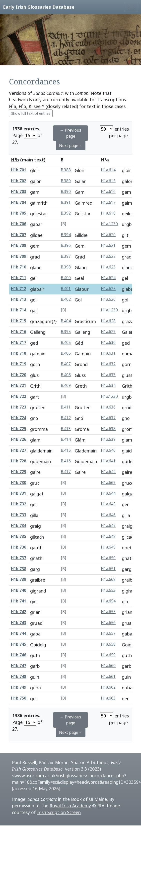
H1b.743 (18, 622)
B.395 (66, 331)
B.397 (66, 256)
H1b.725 (18, 428)
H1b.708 (18, 245)
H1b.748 (18, 676)
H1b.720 (18, 374)
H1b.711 (18, 277)
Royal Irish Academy (70, 806)
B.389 (66, 181)
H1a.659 (108, 655)
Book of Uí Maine (89, 799)
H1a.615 (108, 181)
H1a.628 (108, 321)
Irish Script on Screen (59, 812)
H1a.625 (108, 288)
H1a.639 (108, 439)
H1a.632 (108, 364)
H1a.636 (108, 407)
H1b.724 (18, 417)
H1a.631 (108, 353)
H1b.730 (18, 482)
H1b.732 (18, 504)
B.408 (66, 374)
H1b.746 (18, 655)
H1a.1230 (109, 223)
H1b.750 (18, 698)
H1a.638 (108, 428)
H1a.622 (108, 256)
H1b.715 (18, 321)
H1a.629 (108, 331)
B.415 (66, 450)
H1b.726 (18, 439)
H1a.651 (108, 568)
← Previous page (70, 133)
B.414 (66, 439)
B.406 (66, 353)
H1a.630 (108, 342)
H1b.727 (18, 450)
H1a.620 (108, 234)
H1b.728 (18, 461)
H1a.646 (108, 515)
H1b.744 (18, 633)
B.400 (66, 277)
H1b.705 (18, 213)
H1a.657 (108, 633)
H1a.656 (108, 622)
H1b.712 (18, 288)
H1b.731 (18, 493)
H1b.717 (18, 342)
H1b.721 (18, 385)
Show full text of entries (30, 113)
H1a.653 (108, 590)
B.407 (66, 364)
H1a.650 (108, 557)
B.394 (66, 234)
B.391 (66, 202)
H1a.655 (108, 611)
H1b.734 (18, 525)
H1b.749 (18, 687)
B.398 (66, 267)
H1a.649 (108, 547)
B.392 (66, 213)
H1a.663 (108, 698)
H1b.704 (18, 202)
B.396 (66, 245)
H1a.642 (108, 471)
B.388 (66, 170)
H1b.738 (18, 568)
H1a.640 (108, 450)
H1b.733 (18, 515)
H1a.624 (108, 277)
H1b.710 (18, 267)
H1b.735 (18, 536)
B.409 (66, 385)
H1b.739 (18, 579)
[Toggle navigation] (131, 7)
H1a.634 (108, 385)
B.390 (66, 191)
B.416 (66, 461)
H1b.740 (18, 590)
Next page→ (70, 145)
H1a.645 (108, 504)
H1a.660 (108, 665)
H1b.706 (18, 223)
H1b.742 (18, 611)
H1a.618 (108, 213)
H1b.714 (18, 310)
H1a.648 (108, 536)
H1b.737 (18, 557)
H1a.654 (108, 601)
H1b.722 (18, 396)
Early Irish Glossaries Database (38, 7)
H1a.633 (108, 374)
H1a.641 (108, 461)
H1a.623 (108, 267)
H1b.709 (18, 256)
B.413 (66, 428)
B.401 (66, 288)
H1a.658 (108, 644)
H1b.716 (18, 331)
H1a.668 (108, 579)
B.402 (66, 299)
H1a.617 (108, 202)
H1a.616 (108, 191)
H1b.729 (18, 471)
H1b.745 (18, 644)
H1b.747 (18, 665)
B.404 (66, 321)
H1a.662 (108, 687)
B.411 (66, 407)
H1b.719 (18, 364)
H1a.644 (108, 493)
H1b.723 (18, 407)
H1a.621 (108, 245)
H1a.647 (108, 525)
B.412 (66, 417)
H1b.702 (18, 181)
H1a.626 (108, 299)
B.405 (66, 342)
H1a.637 (108, 417)
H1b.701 (18, 170)
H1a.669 (108, 482)
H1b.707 (18, 234)
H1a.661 (108, 676)
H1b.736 (18, 547)
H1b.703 (18, 191)
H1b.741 (18, 601)
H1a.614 (108, 170)
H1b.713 (18, 299)
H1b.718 (18, 353)
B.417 (66, 471)
